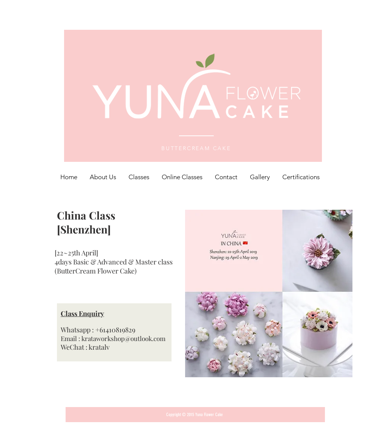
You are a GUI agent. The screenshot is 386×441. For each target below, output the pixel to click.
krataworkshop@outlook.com (123, 338)
